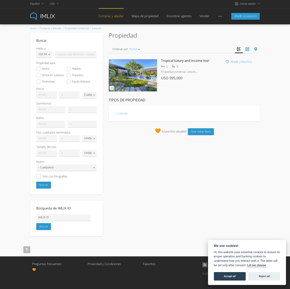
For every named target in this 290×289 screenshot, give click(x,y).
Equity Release (78, 81)
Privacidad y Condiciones (104, 264)
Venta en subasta (50, 75)
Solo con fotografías (51, 176)
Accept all (230, 276)
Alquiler (73, 68)
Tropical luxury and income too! (185, 60)
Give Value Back (201, 131)
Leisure (96, 28)
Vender (204, 16)
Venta (42, 68)
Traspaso (74, 75)
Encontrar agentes (179, 16)
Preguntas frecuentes (46, 264)
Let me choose (256, 265)
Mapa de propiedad (145, 16)
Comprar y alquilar (111, 16)
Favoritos (149, 264)
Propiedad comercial (77, 28)
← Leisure (121, 113)
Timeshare (45, 81)
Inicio (33, 28)
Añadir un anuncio (245, 16)
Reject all (264, 276)
